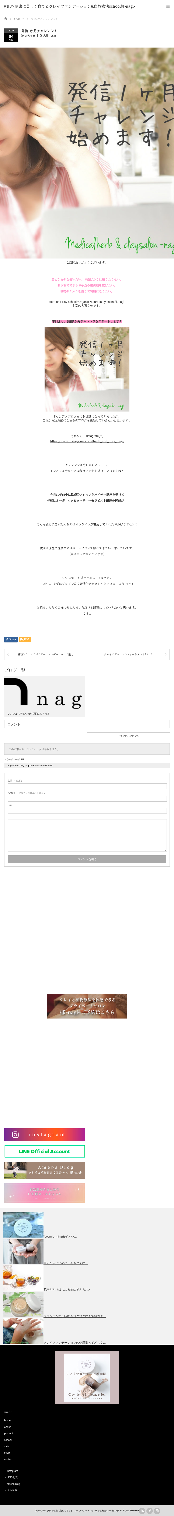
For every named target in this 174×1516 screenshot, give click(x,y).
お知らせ (30, 35)
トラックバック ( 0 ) (128, 735)
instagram (12, 1471)
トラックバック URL (15, 759)
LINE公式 (12, 1477)
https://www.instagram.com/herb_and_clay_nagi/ (87, 441)
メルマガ (12, 1490)
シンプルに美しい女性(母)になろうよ (28, 713)
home (7, 1420)
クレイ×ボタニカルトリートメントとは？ (128, 654)
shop (7, 1452)
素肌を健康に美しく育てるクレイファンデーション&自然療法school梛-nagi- (83, 1510)
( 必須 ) (15, 780)
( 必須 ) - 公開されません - (26, 793)
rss (142, 1511)
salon (7, 1446)
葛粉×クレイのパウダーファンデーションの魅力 (45, 654)
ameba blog (13, 1483)
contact (8, 1459)
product (8, 1433)
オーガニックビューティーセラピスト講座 (84, 500)
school (8, 1440)
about (7, 1427)
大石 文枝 (49, 35)
